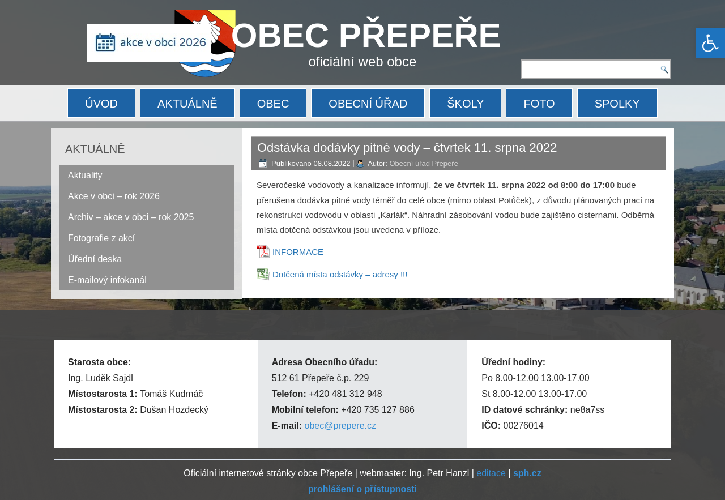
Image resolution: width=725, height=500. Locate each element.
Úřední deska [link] (95, 259)
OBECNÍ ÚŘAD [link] (368, 103)
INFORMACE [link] (297, 252)
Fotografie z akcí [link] (101, 238)
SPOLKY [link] (617, 103)
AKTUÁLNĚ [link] (187, 103)
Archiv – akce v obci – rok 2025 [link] (131, 217)
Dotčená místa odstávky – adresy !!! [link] (339, 274)
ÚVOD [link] (101, 103)
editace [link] (491, 473)
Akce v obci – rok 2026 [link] (114, 196)
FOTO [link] (539, 103)
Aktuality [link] (85, 175)
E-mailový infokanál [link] (107, 280)
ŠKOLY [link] (465, 103)
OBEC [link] (273, 103)
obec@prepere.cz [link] (340, 425)
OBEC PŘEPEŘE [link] (366, 35)
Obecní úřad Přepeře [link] (423, 163)
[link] (710, 43)
